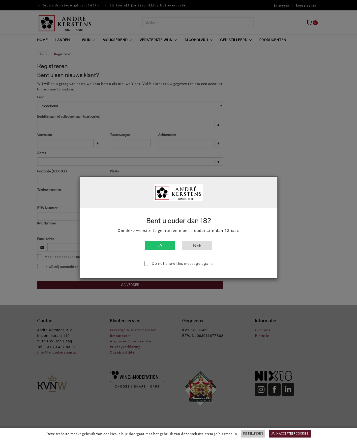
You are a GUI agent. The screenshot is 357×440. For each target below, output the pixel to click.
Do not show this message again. (182, 263)
